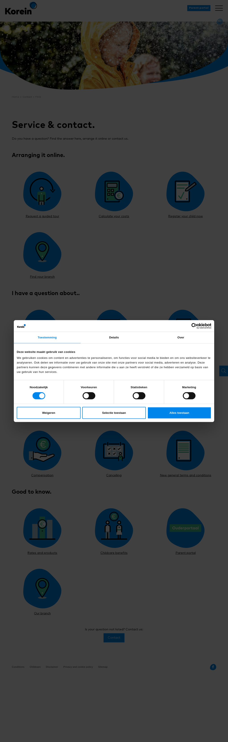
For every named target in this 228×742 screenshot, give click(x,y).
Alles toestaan (179, 413)
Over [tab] (181, 338)
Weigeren (48, 413)
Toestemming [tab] (47, 338)
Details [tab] (113, 338)
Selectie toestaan (114, 413)
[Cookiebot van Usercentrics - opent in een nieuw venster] (191, 325)
